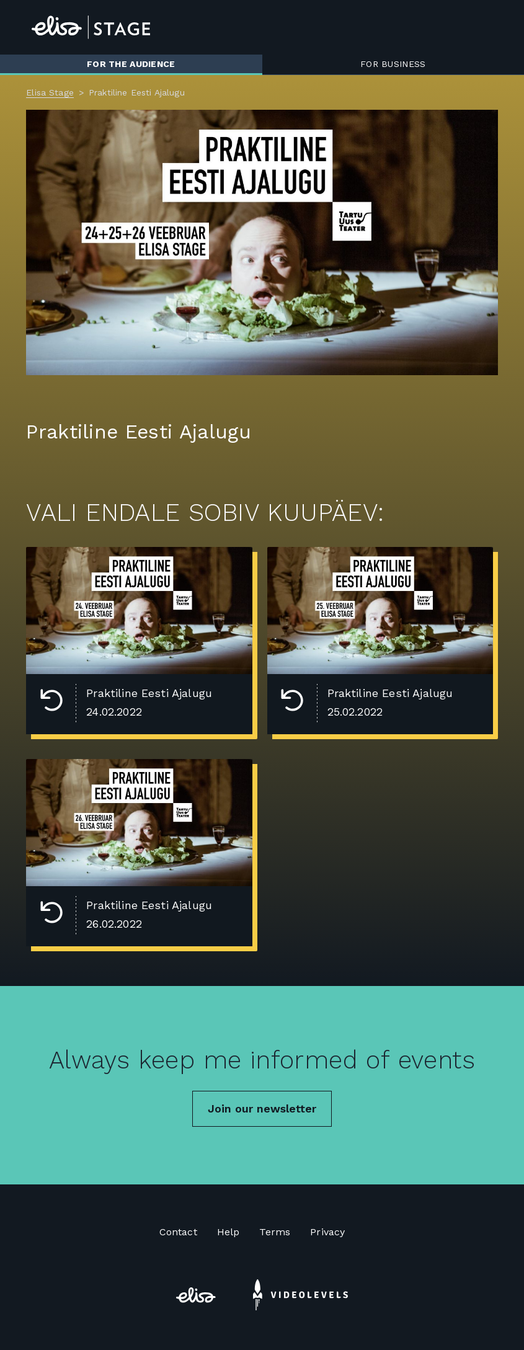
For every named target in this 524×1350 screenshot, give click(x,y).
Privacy (327, 1232)
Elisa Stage (50, 92)
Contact (178, 1232)
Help (228, 1232)
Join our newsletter (262, 1108)
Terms (274, 1232)
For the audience (131, 64)
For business (392, 64)
